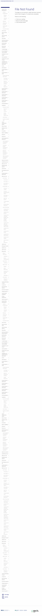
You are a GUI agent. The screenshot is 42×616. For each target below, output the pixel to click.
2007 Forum (4, 249)
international (4, 67)
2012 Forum (4, 30)
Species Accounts (5, 160)
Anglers (5, 266)
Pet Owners (6, 179)
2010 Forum (4, 168)
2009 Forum (4, 244)
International (5, 117)
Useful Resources (5, 162)
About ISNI (3, 38)
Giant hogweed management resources (5, 142)
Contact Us (4, 284)
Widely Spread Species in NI (6, 114)
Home (3, 65)
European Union (5, 107)
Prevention (4, 131)
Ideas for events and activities (6, 82)
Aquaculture (5, 261)
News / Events (4, 126)
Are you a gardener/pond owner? (6, 192)
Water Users (5, 264)
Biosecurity (4, 251)
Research (3, 134)
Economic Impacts (5, 289)
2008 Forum (4, 247)
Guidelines (5, 256)
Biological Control (5, 246)
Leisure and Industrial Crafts (6, 272)
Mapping (4, 21)
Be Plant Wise (5, 186)
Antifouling (5, 275)
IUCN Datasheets (5, 103)
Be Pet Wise (5, 178)
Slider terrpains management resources (5, 157)
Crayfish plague (4, 49)
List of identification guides (4, 123)
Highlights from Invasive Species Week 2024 (4, 63)
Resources (3, 136)
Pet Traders (6, 181)
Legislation (4, 105)
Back (21, 22)
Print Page (5, 594)
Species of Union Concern (5, 110)
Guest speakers (4, 57)
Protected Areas (5, 28)
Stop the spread (4, 299)
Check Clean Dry (5, 207)
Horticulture (5, 277)
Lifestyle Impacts (5, 291)
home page (25, 20)
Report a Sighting (5, 132)
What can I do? (4, 163)
